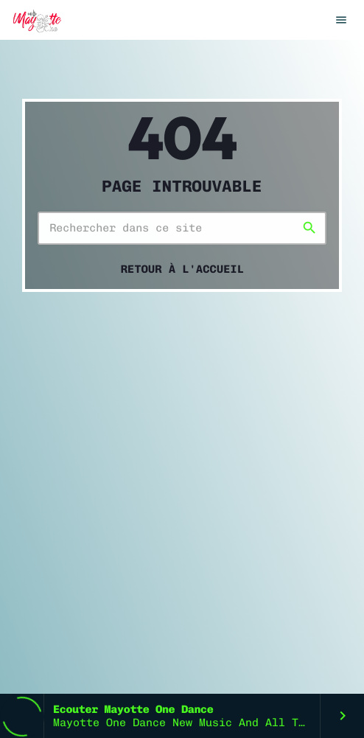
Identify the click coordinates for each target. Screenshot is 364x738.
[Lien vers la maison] (36, 20)
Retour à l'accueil (182, 269)
